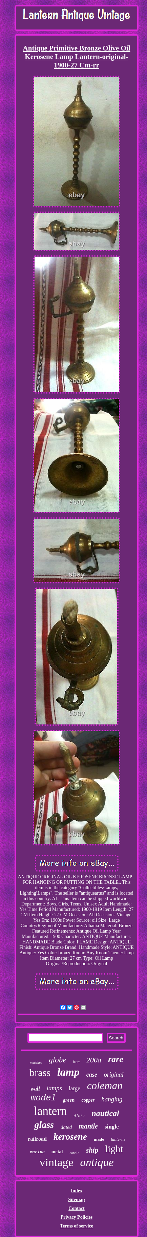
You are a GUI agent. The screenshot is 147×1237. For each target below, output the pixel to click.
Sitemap (76, 1199)
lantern (50, 1111)
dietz (79, 1116)
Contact (76, 1208)
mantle (88, 1126)
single (112, 1126)
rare (115, 1059)
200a (93, 1060)
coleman (105, 1086)
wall (35, 1089)
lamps (54, 1088)
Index (76, 1190)
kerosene (70, 1137)
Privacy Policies (76, 1217)
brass (39, 1072)
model (43, 1098)
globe (57, 1060)
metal (57, 1151)
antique (97, 1162)
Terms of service (76, 1226)
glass (44, 1124)
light (114, 1148)
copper (87, 1100)
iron (76, 1061)
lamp (68, 1072)
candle (74, 1153)
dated (66, 1127)
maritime (36, 1062)
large (74, 1088)
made (99, 1139)
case (91, 1074)
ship (92, 1150)
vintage (56, 1162)
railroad (37, 1139)
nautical (105, 1113)
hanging (111, 1099)
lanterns (118, 1139)
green (69, 1100)
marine (37, 1152)
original (114, 1074)
